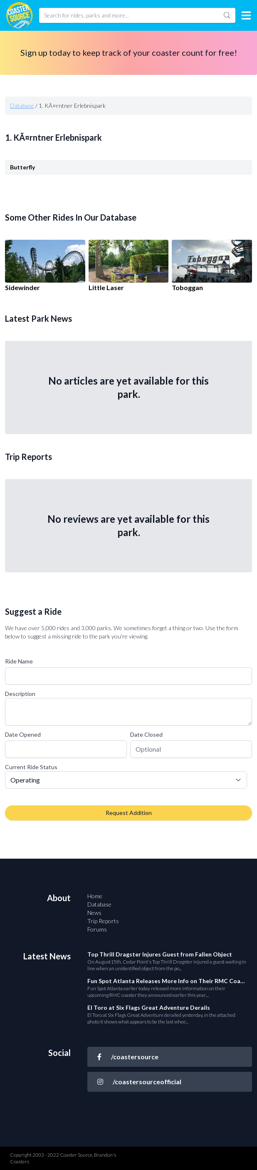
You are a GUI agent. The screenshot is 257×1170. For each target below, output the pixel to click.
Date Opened (23, 734)
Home (94, 895)
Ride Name (19, 661)
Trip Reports (103, 920)
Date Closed (146, 734)
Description (20, 693)
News (94, 912)
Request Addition (129, 812)
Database (22, 105)
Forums (97, 929)
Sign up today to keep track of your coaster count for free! (128, 52)
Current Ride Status (31, 766)
